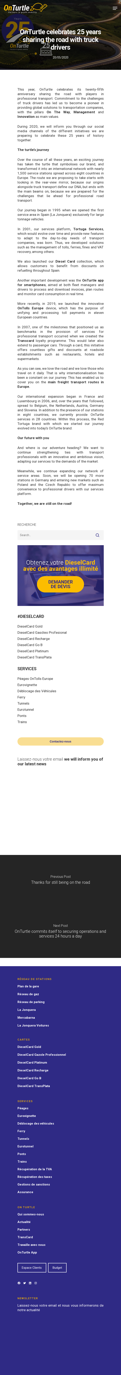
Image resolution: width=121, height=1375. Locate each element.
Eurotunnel (25, 709)
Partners (23, 1229)
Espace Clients (32, 1268)
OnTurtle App (27, 1252)
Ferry (21, 697)
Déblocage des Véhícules (36, 691)
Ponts (22, 716)
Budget (57, 1268)
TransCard (25, 1237)
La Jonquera (26, 1010)
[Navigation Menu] (115, 8)
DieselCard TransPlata (34, 657)
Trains (22, 722)
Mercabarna (26, 1018)
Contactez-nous (60, 741)
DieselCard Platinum (33, 651)
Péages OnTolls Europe (35, 679)
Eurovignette (27, 685)
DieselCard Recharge (33, 639)
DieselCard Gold (30, 626)
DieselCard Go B (30, 645)
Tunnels (23, 703)
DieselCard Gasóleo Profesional (42, 632)
